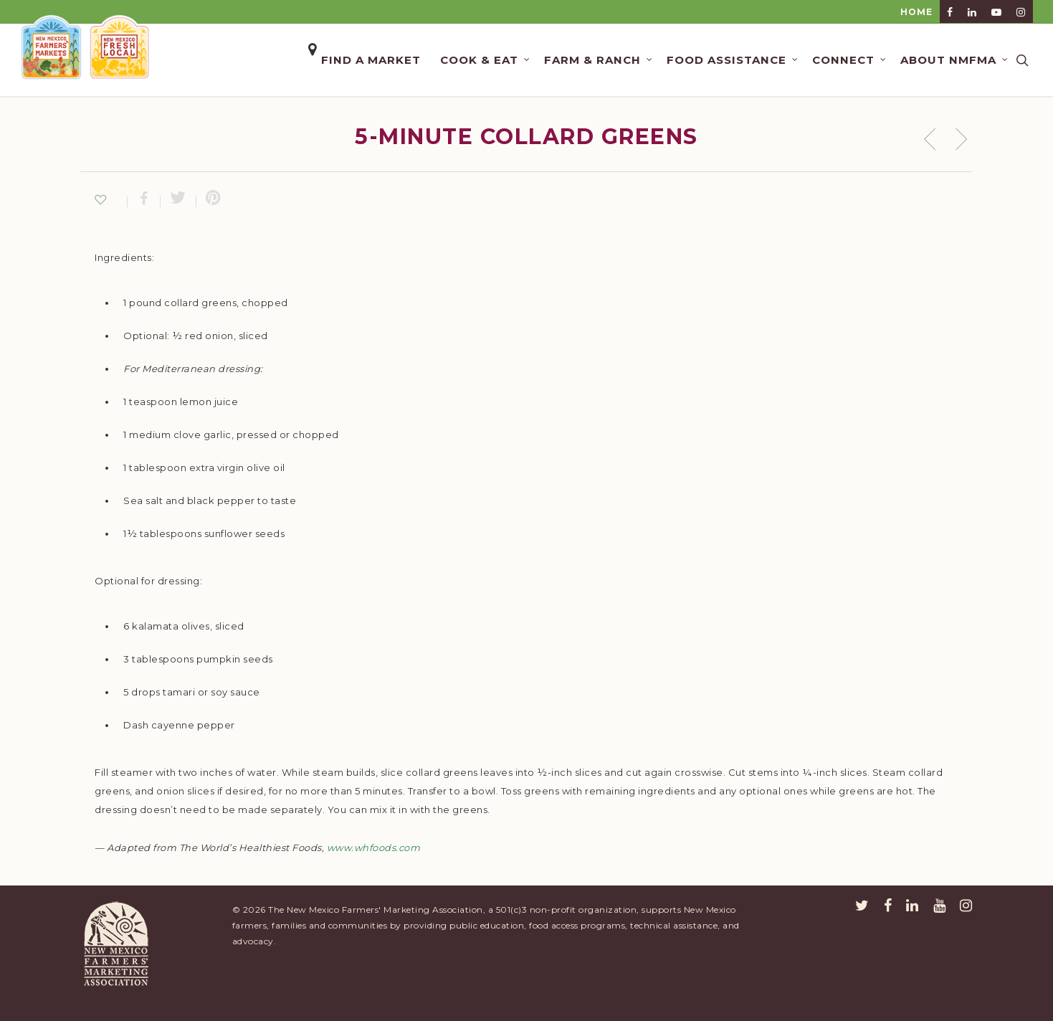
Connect (849, 59)
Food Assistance (733, 59)
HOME (916, 11)
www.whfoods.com (374, 847)
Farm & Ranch (599, 59)
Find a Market (371, 60)
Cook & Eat (485, 59)
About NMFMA (954, 59)
